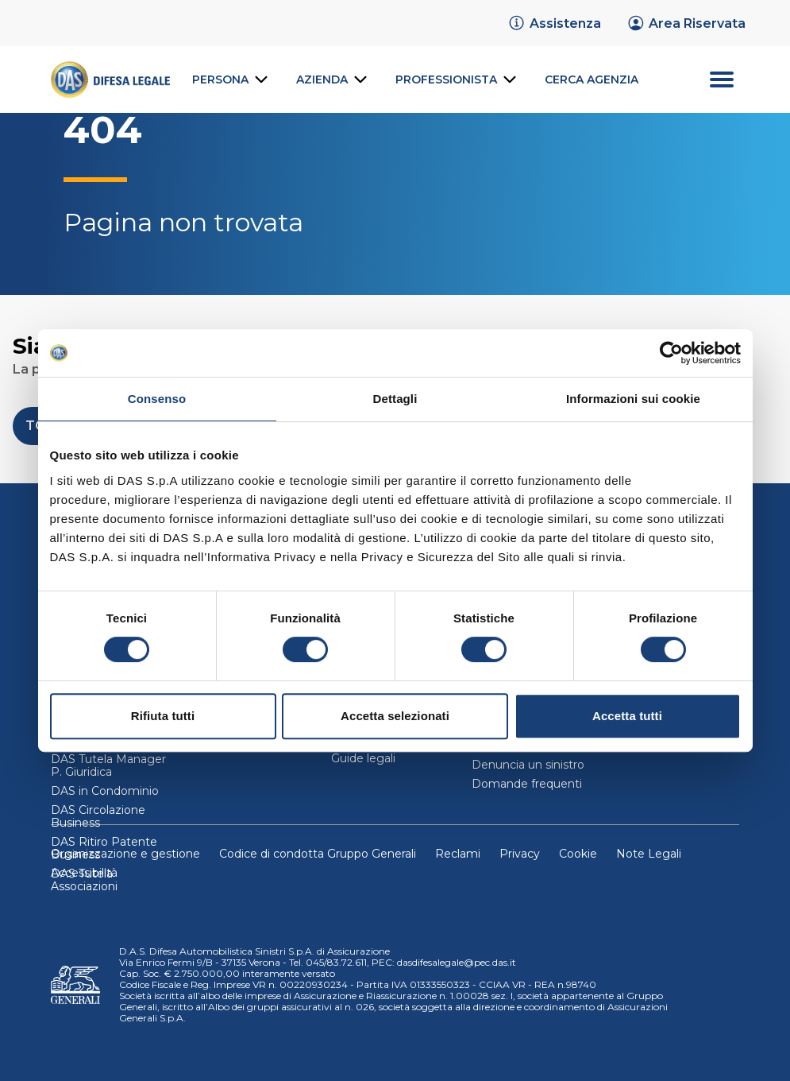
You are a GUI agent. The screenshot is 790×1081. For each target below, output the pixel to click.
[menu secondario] (699, 80)
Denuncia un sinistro (528, 764)
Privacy (519, 854)
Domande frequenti (527, 783)
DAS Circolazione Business (98, 816)
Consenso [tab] (157, 398)
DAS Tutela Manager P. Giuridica (108, 765)
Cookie (578, 854)
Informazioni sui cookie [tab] (633, 398)
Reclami (457, 854)
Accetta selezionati (395, 716)
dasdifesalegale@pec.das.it (456, 962)
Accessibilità (84, 873)
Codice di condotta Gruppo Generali (317, 854)
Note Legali (648, 854)
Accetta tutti (627, 716)
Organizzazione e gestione (125, 854)
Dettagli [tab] (395, 398)
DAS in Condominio (105, 791)
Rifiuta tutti (163, 716)
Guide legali (363, 758)
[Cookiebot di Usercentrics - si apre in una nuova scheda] (671, 353)
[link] (554, 23)
